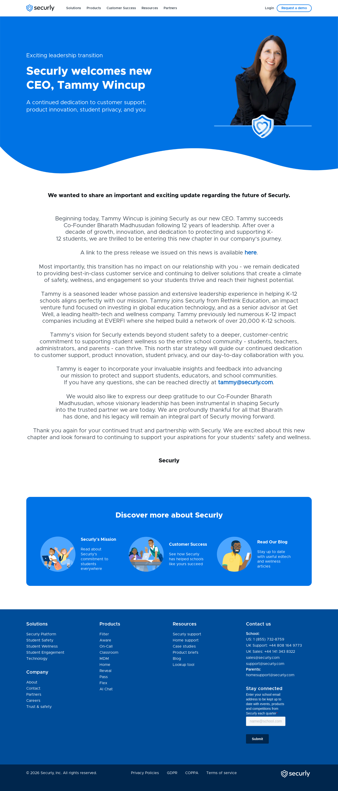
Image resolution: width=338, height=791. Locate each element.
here (251, 253)
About (31, 682)
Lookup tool (183, 665)
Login (269, 8)
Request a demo (294, 8)
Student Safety (39, 640)
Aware (105, 640)
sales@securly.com (263, 658)
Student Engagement (45, 652)
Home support (186, 640)
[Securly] (40, 8)
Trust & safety (39, 707)
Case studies (184, 646)
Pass (104, 677)
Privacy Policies (145, 773)
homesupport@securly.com (270, 675)
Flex (103, 683)
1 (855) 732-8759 (268, 639)
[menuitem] (73, 8)
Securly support (187, 634)
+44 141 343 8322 (279, 651)
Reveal (105, 671)
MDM (104, 658)
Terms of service (221, 773)
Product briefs (185, 652)
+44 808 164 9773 (285, 645)
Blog (177, 659)
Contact (33, 688)
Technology (36, 658)
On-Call (106, 646)
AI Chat (106, 689)
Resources (150, 8)
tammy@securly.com (245, 382)
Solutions (73, 8)
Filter (104, 634)
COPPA (191, 773)
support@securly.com (265, 664)
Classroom (109, 652)
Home (105, 665)
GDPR (172, 773)
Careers (33, 701)
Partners (170, 8)
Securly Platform (41, 634)
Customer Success (121, 8)
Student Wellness (42, 646)
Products (94, 8)
